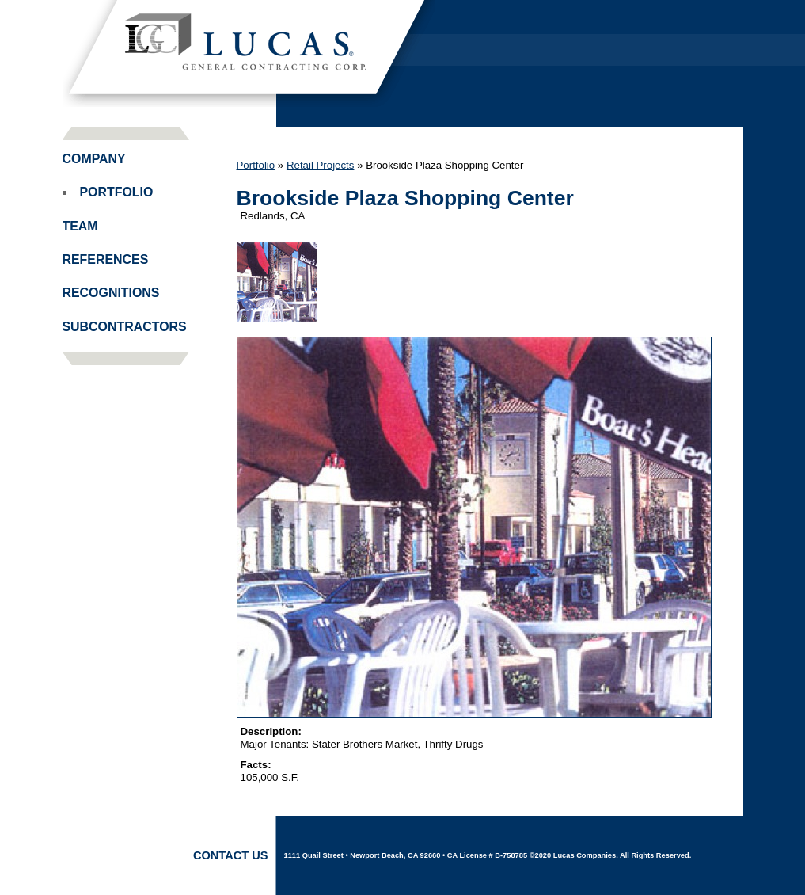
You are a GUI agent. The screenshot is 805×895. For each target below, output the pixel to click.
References (106, 259)
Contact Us (230, 855)
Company (94, 159)
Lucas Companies (249, 53)
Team (80, 226)
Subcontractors (125, 326)
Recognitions (111, 292)
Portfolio (116, 192)
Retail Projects (321, 165)
